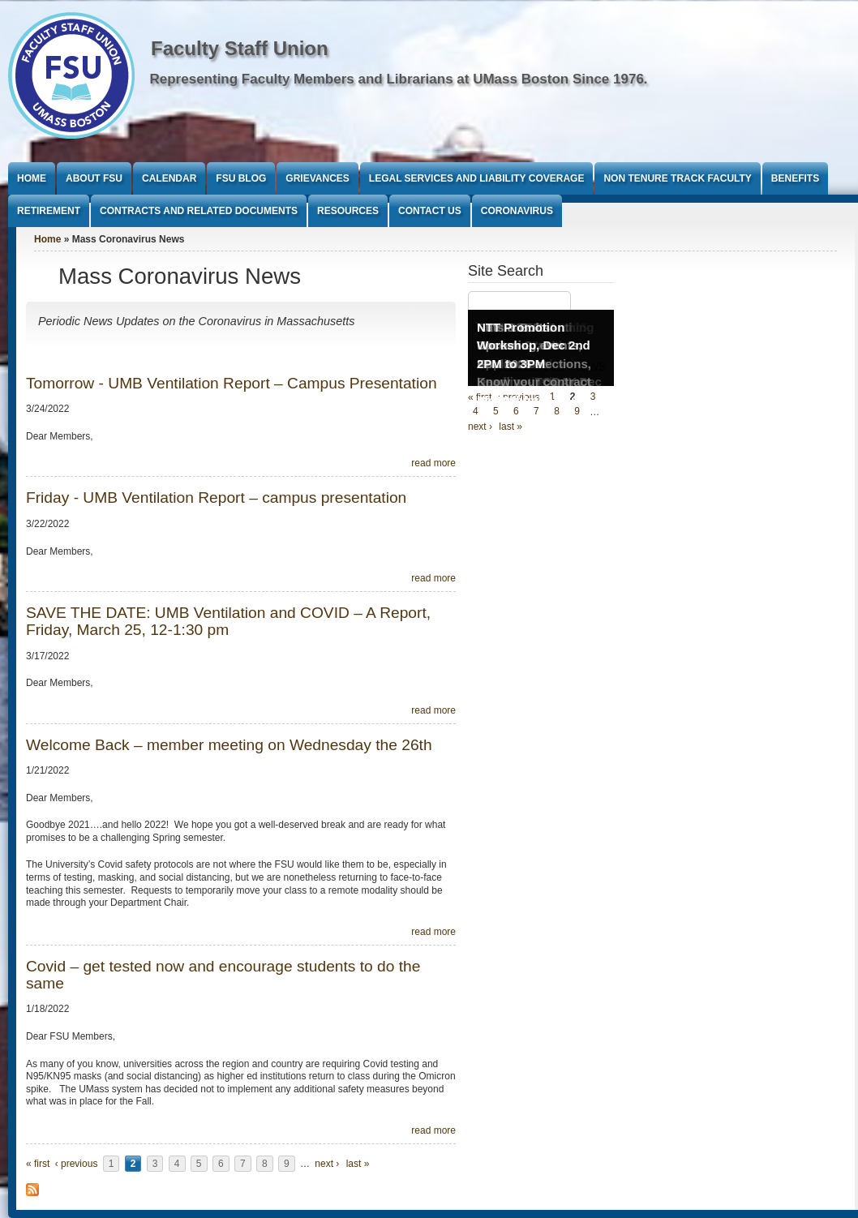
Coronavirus (517, 211)
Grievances (317, 178)
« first (37, 1163)
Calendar (169, 178)
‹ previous (76, 1163)
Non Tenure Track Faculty (677, 178)
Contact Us (429, 211)
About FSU (94, 178)
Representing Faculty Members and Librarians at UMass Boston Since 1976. (399, 79)
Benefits (795, 178)
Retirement (48, 211)
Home (31, 178)
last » (358, 1163)
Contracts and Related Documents (199, 211)
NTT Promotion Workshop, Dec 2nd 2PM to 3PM (533, 345)
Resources (348, 211)
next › (327, 1163)
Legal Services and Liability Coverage (477, 178)
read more (433, 463)
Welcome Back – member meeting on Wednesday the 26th (229, 744)
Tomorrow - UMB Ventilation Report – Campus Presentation (231, 383)
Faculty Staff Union (239, 48)
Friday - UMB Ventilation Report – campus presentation (216, 497)
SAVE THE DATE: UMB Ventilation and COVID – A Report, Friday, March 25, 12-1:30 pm (228, 621)
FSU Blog (241, 178)
